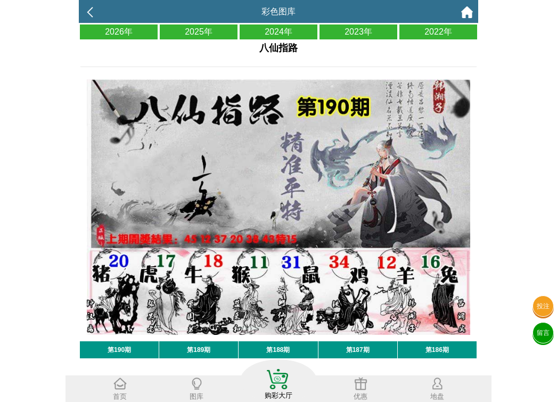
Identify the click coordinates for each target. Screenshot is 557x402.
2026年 (119, 31)
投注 (543, 306)
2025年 (198, 31)
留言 (543, 333)
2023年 (358, 31)
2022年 (438, 31)
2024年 (278, 31)
